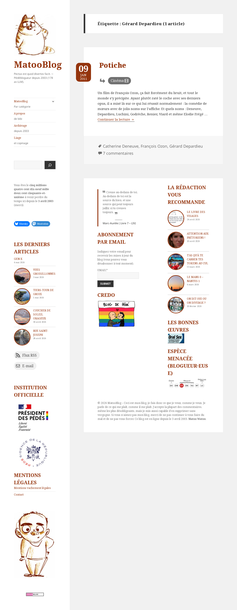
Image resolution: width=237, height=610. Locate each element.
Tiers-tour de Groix (43, 292)
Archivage (35, 128)
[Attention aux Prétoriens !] (176, 240)
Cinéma (117, 80)
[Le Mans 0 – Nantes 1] (176, 283)
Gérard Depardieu (186, 146)
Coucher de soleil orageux (42, 314)
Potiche (112, 65)
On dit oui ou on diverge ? (196, 301)
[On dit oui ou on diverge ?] (176, 305)
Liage (35, 140)
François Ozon (154, 146)
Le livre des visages (196, 214)
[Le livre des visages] (176, 218)
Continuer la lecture (116, 119)
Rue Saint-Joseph (40, 333)
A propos (35, 116)
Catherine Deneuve (120, 146)
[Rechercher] (50, 165)
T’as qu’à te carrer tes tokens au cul (197, 259)
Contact (19, 494)
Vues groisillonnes (44, 272)
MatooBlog (38, 64)
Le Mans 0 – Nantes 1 (195, 279)
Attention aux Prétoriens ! (198, 235)
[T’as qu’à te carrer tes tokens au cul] (176, 261)
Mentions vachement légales (32, 488)
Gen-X (18, 259)
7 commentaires (118, 153)
